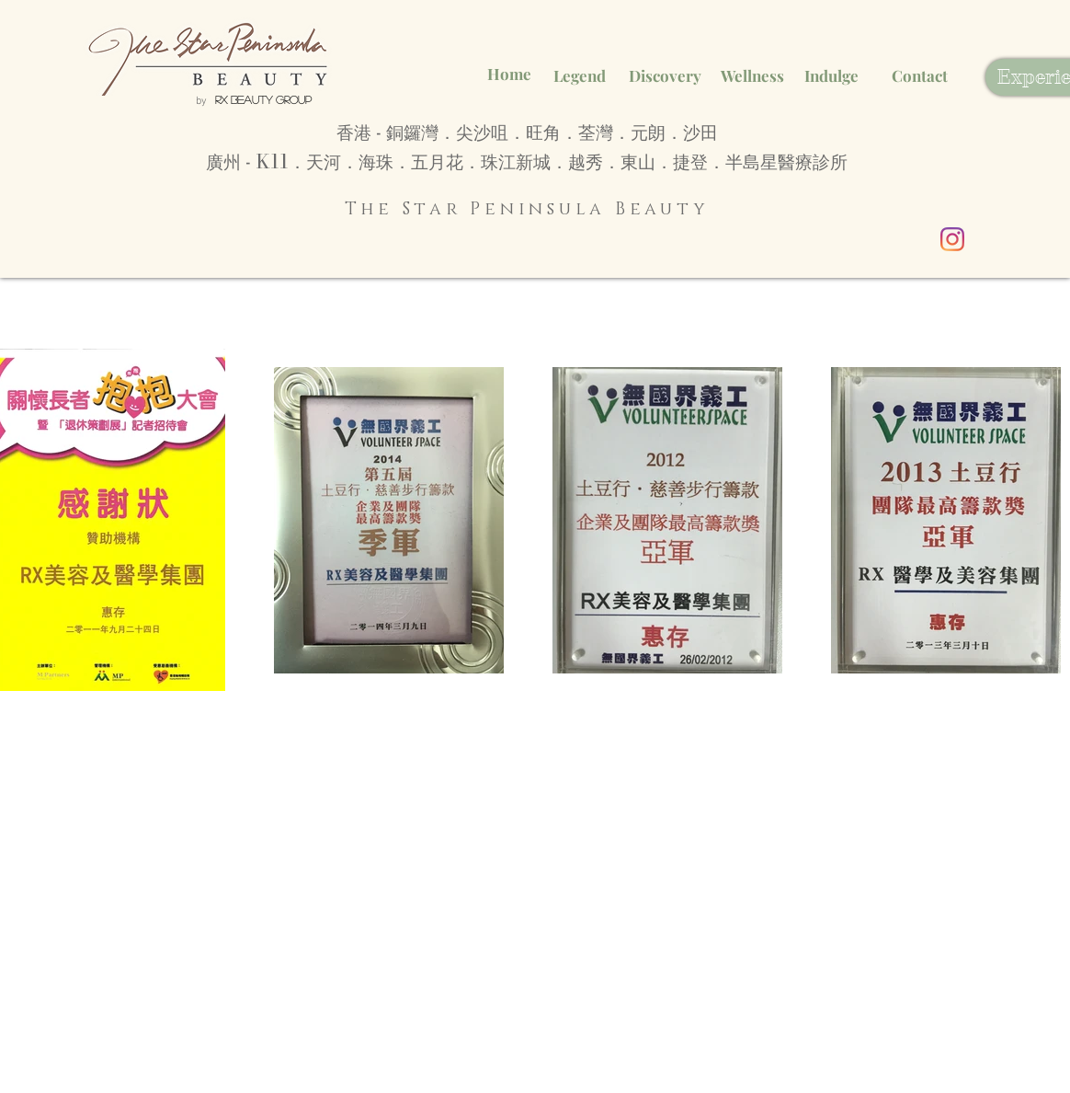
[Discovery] (665, 76)
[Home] (509, 75)
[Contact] (919, 76)
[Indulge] (831, 76)
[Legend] (579, 76)
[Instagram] (952, 239)
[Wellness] (752, 76)
